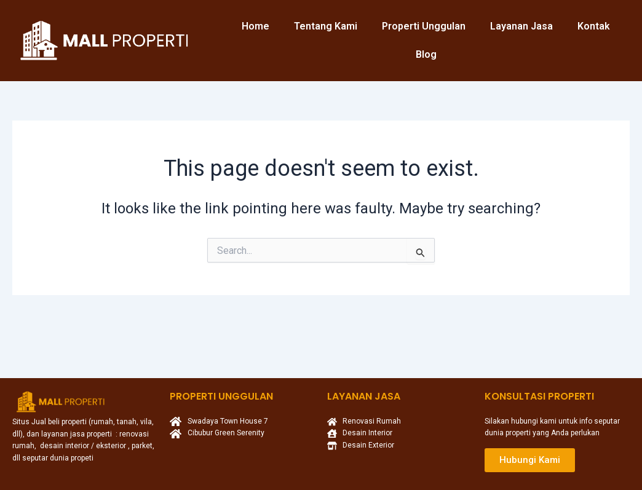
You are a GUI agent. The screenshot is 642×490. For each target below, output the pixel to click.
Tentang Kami (325, 26)
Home (255, 26)
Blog (426, 54)
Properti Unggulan (424, 26)
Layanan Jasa (521, 26)
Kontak (593, 26)
